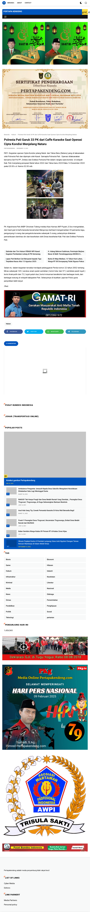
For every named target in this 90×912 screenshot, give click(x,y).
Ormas (8, 600)
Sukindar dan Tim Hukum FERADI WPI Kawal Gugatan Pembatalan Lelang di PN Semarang (23, 252)
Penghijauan (51, 606)
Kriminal (9, 583)
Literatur (50, 583)
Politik (8, 612)
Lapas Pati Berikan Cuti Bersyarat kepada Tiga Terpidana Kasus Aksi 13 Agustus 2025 (23, 260)
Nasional (50, 588)
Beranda (10, 3)
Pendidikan (10, 606)
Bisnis (8, 559)
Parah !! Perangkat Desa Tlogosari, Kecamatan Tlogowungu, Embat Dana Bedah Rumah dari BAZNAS (48, 521)
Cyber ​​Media (9, 883)
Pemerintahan (52, 600)
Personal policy (10, 904)
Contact (28, 3)
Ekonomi (50, 559)
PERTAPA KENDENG (12, 11)
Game (8, 565)
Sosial (49, 612)
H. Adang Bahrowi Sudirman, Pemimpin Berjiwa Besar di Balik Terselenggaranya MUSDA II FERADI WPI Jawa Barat (66, 252)
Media (8, 588)
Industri (50, 571)
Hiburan (50, 565)
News (8, 594)
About (19, 3)
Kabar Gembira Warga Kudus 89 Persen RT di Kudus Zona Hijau (42, 531)
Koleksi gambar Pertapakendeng (20, 480)
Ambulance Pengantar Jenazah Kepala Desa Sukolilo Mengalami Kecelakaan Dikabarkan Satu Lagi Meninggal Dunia (47, 490)
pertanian (50, 617)
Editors (7, 888)
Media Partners (10, 900)
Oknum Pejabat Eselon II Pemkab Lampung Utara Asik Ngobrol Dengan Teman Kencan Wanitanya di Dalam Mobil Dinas (48, 542)
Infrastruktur (10, 577)
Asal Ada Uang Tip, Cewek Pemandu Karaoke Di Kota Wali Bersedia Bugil (46, 510)
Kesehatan (51, 577)
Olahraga (50, 594)
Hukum (13, 134)
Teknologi (10, 617)
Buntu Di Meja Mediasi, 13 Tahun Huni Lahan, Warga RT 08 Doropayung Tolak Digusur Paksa (66, 260)
